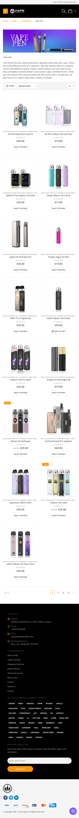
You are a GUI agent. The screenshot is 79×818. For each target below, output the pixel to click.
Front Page (32, 131)
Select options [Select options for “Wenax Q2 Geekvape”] (20, 454)
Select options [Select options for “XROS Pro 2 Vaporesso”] (20, 331)
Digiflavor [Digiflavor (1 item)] (13, 708)
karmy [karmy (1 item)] (21, 718)
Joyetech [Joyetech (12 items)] (60, 713)
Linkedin (16, 797)
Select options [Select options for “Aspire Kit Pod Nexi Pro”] (20, 270)
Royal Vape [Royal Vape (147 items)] (64, 718)
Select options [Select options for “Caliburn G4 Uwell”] (58, 515)
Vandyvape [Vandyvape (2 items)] (13, 732)
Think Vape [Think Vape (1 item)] (46, 728)
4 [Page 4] (68, 592)
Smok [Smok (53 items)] (40, 723)
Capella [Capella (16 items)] (59, 704)
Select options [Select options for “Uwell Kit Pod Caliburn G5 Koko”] (20, 208)
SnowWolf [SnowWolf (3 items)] (50, 723)
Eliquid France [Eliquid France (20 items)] (35, 708)
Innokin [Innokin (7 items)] (43, 713)
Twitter (11, 797)
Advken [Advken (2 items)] (12, 704)
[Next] (73, 592)
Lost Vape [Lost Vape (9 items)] (36, 718)
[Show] (71, 86)
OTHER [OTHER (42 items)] (53, 718)
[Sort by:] (27, 86)
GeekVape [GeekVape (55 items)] (48, 708)
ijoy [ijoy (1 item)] (35, 713)
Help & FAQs (12, 655)
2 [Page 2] (58, 592)
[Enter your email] (39, 761)
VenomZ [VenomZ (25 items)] (60, 732)
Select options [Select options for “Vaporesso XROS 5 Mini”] (20, 515)
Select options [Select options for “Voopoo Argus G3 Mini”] (58, 270)
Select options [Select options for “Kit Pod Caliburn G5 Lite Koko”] (58, 147)
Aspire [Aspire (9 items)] (39, 704)
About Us (11, 686)
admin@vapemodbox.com (22, 636)
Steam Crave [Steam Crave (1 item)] (14, 728)
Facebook (5, 797)
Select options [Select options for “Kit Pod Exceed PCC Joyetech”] (58, 454)
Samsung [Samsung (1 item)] (12, 723)
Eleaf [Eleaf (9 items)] (23, 708)
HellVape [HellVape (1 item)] (12, 713)
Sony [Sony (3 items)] (60, 723)
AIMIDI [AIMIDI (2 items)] (20, 704)
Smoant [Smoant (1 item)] (31, 723)
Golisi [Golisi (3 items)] (57, 708)
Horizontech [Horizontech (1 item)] (24, 713)
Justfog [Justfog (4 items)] (12, 718)
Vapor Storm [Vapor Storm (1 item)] (48, 732)
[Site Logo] (17, 11)
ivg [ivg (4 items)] (51, 713)
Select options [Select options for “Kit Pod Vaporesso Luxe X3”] (20, 147)
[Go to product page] (20, 110)
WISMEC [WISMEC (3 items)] (29, 737)
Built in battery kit (10, 131)
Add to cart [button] (59, 331)
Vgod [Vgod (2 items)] (11, 737)
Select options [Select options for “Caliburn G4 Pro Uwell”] (20, 392)
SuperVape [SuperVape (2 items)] (26, 728)
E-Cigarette (23, 131)
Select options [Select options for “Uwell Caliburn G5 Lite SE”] (58, 208)
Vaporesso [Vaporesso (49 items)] (35, 732)
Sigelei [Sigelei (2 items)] (22, 723)
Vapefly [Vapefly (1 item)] (24, 732)
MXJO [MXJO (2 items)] (46, 718)
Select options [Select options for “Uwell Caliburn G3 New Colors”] (20, 577)
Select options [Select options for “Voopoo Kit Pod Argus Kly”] (58, 392)
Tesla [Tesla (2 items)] (36, 728)
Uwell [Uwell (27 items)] (56, 728)
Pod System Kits (28, 193)
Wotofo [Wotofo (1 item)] (39, 737)
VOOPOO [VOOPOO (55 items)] (19, 737)
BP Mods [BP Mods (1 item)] (49, 704)
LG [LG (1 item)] (28, 718)
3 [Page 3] (63, 592)
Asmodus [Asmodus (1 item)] (30, 704)
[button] (5, 11)
